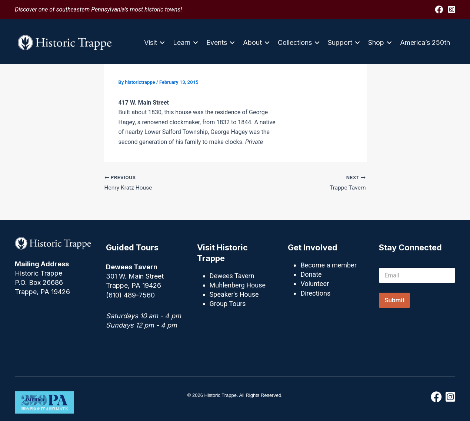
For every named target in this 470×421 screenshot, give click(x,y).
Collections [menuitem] (295, 42)
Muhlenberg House (238, 285)
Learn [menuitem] (181, 42)
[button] (162, 42)
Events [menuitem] (216, 42)
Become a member (328, 265)
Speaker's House (234, 294)
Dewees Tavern (232, 276)
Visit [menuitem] (150, 42)
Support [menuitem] (340, 42)
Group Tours (228, 303)
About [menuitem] (252, 42)
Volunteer (314, 283)
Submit (394, 300)
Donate (310, 274)
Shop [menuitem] (376, 42)
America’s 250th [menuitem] (425, 42)
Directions (315, 293)
